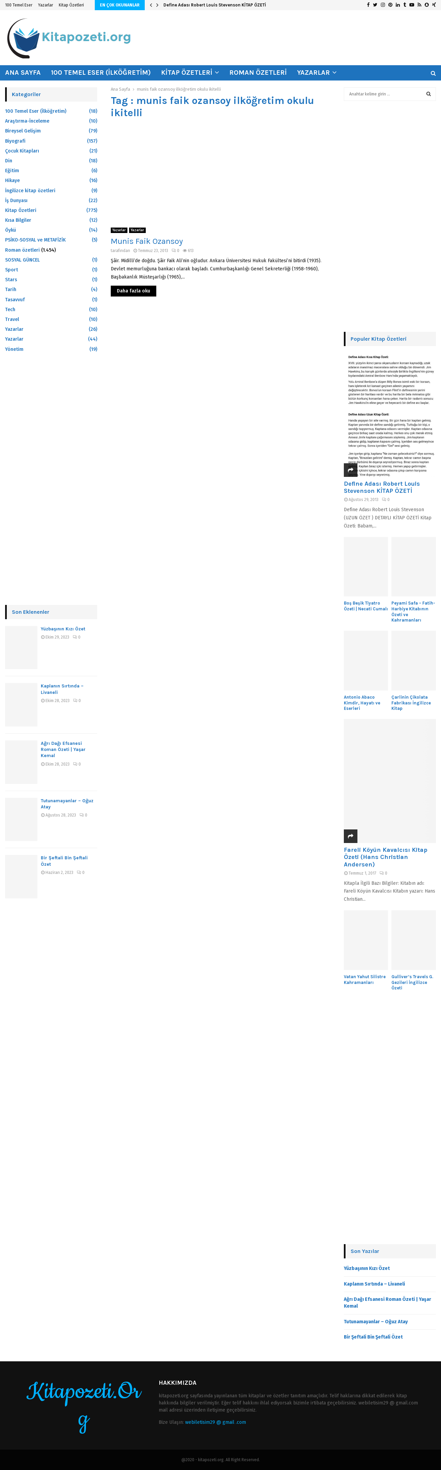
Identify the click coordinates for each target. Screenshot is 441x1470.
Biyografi (15, 141)
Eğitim (12, 171)
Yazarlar (45, 5)
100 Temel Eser (18, 5)
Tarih (10, 289)
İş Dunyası (16, 200)
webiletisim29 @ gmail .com (215, 1422)
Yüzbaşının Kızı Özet (63, 629)
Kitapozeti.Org (84, 1405)
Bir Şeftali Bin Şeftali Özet (373, 1337)
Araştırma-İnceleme (27, 121)
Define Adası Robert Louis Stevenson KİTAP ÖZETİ (214, 4)
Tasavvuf (15, 300)
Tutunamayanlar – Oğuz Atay (376, 1322)
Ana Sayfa (23, 72)
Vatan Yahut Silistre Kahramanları (365, 979)
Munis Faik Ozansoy (147, 241)
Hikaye (12, 180)
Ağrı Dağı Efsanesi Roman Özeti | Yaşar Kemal (63, 749)
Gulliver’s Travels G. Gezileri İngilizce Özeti (412, 982)
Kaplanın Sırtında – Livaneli (374, 1284)
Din (8, 161)
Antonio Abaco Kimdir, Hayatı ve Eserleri (362, 703)
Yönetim (14, 349)
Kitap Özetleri (71, 5)
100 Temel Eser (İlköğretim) (101, 72)
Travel (12, 319)
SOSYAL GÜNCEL (22, 260)
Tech (10, 309)
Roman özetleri (258, 72)
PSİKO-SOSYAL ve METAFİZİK (35, 240)
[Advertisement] (220, 173)
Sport (11, 270)
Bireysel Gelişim (23, 131)
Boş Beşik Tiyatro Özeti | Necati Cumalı (366, 605)
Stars (11, 280)
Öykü (10, 230)
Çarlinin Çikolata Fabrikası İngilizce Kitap (411, 703)
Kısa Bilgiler (18, 220)
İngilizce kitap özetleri (30, 191)
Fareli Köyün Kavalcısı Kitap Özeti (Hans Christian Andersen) (385, 857)
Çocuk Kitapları (22, 151)
